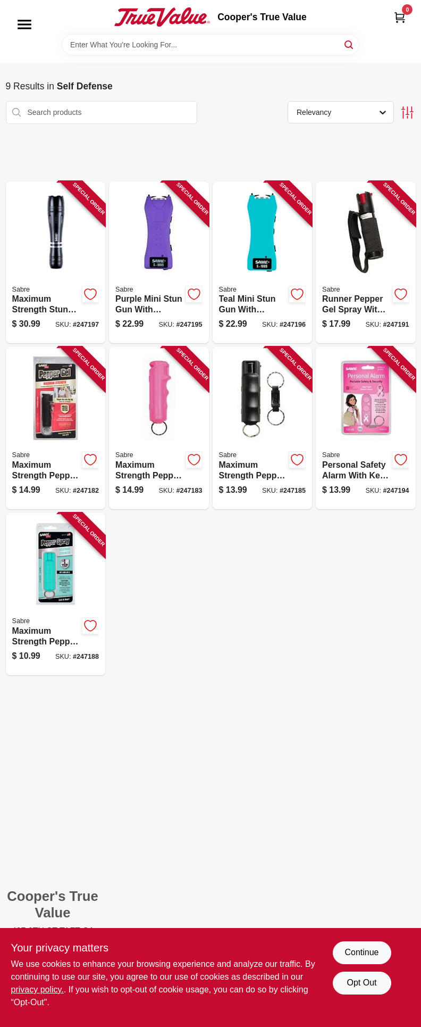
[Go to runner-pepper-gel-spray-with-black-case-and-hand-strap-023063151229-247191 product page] (366, 262)
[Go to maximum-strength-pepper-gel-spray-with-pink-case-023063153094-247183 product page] (159, 428)
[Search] (349, 44)
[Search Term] (210, 44)
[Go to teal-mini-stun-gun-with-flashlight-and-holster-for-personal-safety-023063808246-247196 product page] (263, 262)
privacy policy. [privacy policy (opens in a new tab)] (37, 989)
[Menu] (24, 24)
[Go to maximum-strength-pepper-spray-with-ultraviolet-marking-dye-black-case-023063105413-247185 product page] (263, 428)
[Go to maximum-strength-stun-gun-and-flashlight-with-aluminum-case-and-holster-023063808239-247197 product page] (56, 262)
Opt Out (361, 982)
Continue (361, 952)
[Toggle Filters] (407, 112)
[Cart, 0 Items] (399, 17)
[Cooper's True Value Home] (162, 17)
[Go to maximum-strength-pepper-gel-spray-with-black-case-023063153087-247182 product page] (56, 428)
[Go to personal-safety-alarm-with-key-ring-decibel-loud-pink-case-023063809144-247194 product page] (366, 428)
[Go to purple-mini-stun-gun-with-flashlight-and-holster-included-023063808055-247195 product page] (159, 262)
